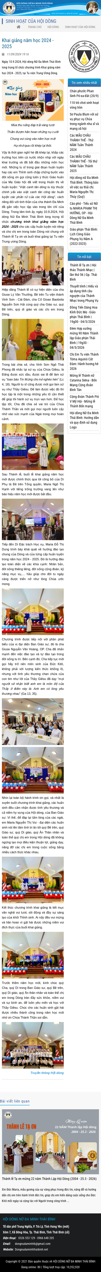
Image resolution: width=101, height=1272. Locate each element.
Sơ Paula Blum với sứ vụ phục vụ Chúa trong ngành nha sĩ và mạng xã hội (84, 121)
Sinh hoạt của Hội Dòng (80, 27)
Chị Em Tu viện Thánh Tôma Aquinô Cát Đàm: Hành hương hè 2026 (84, 361)
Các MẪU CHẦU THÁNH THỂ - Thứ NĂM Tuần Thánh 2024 (81, 142)
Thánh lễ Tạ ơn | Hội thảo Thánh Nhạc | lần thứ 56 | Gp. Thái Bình (83, 272)
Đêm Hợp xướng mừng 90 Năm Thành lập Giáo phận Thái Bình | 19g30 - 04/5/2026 (84, 337)
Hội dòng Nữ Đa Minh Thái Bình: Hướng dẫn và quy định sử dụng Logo (84, 420)
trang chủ (34, 27)
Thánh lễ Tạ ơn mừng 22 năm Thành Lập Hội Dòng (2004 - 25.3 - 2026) (49, 1179)
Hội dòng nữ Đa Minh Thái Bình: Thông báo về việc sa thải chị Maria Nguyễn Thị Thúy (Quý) (84, 187)
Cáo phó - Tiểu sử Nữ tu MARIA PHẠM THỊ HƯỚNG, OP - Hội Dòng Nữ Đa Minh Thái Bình (84, 212)
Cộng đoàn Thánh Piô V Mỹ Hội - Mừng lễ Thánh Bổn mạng (84, 401)
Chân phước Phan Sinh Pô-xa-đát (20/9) (84, 93)
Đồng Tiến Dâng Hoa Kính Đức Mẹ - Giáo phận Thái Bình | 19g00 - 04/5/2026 (83, 314)
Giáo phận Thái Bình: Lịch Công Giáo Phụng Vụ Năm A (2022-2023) (84, 236)
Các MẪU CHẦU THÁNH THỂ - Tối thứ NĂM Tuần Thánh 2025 (83, 163)
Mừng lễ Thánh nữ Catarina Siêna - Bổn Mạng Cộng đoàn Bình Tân (83, 382)
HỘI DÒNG (53, 27)
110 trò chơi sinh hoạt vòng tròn (84, 105)
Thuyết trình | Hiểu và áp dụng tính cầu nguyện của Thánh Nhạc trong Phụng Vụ (84, 293)
